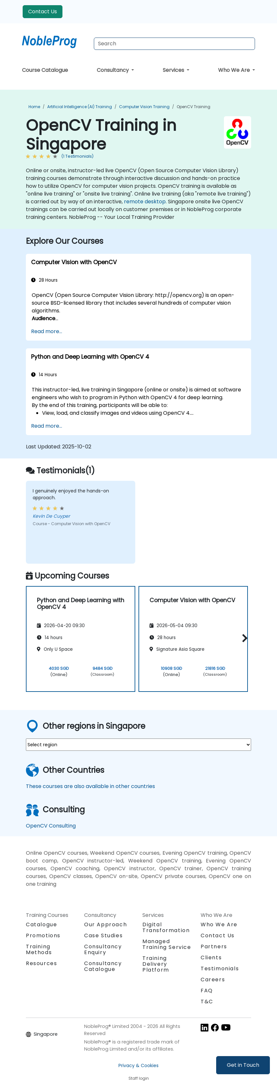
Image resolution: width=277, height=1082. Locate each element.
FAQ (207, 990)
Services (174, 70)
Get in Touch (243, 1065)
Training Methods (39, 949)
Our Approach (105, 924)
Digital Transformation (166, 927)
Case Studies (103, 935)
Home (34, 106)
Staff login (138, 1078)
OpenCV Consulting (51, 825)
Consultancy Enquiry (103, 949)
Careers (213, 979)
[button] (243, 638)
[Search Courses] (174, 44)
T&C (207, 1001)
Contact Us (42, 11)
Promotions (43, 935)
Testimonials (220, 968)
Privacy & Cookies (138, 1065)
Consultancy (113, 70)
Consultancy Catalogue (103, 966)
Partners (214, 946)
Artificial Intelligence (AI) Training (79, 106)
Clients (211, 957)
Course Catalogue (45, 70)
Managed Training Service (166, 944)
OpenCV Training (193, 106)
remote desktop (145, 201)
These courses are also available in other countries (90, 786)
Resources (41, 963)
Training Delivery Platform (155, 964)
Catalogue (41, 924)
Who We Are (234, 70)
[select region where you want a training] (138, 744)
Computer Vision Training (144, 106)
